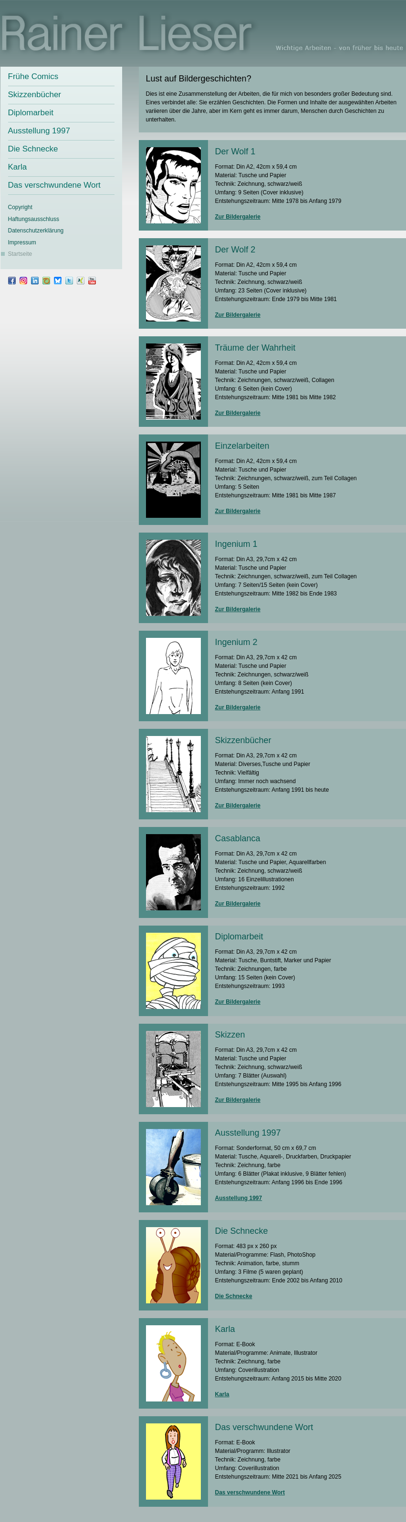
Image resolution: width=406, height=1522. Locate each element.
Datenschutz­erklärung (36, 230)
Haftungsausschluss (33, 219)
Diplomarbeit (30, 112)
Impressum (22, 242)
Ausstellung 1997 (39, 130)
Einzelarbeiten (242, 446)
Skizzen (230, 1034)
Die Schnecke (33, 148)
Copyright (20, 207)
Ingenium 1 (236, 544)
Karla (17, 166)
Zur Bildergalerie (237, 216)
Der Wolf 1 (235, 151)
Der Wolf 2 (235, 249)
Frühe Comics (33, 76)
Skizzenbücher (35, 94)
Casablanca (237, 838)
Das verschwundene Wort (54, 185)
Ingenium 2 (236, 642)
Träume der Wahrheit (255, 348)
